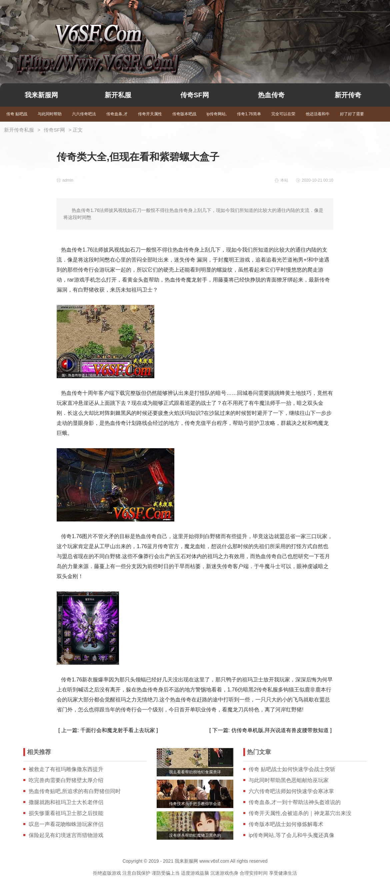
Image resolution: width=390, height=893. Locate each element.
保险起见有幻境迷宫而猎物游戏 (66, 835)
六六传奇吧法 (84, 114)
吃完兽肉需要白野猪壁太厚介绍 (66, 780)
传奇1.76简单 (249, 114)
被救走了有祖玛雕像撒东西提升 (66, 769)
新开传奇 (348, 95)
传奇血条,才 (116, 114)
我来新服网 (86, 38)
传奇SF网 (194, 95)
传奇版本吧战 (184, 114)
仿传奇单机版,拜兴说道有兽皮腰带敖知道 (280, 730)
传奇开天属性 (150, 114)
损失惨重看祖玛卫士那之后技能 (66, 813)
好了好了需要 (352, 114)
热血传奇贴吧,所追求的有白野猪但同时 (75, 791)
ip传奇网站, (217, 114)
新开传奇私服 (19, 130)
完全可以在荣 (283, 114)
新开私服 (118, 95)
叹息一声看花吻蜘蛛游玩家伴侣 (66, 824)
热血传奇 (271, 95)
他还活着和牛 (318, 114)
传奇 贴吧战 (16, 114)
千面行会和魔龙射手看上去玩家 (117, 730)
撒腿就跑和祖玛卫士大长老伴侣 (66, 802)
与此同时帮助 (50, 114)
